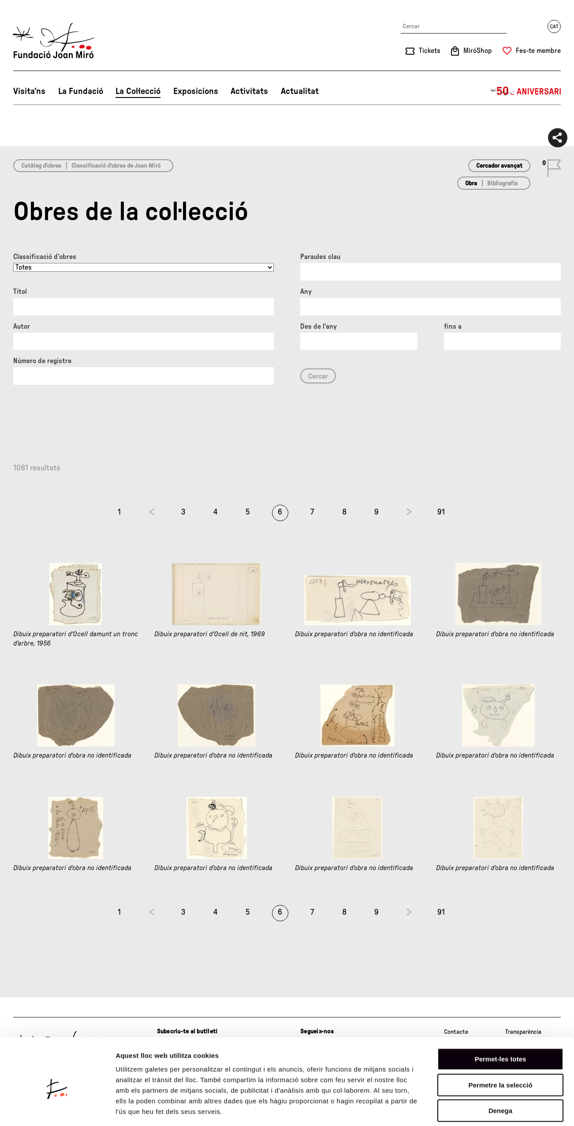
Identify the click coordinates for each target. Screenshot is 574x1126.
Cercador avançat (499, 166)
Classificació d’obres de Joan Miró (115, 166)
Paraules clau (320, 256)
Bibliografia (502, 183)
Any (306, 291)
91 (441, 512)
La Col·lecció (138, 91)
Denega (500, 1069)
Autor (21, 326)
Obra (471, 183)
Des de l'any (318, 326)
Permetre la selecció (500, 1044)
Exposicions (195, 91)
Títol (20, 291)
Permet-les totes (500, 1018)
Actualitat (300, 91)
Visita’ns (29, 91)
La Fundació (80, 91)
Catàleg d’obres (41, 166)
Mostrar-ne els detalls (507, 1108)
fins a (453, 326)
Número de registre (42, 360)
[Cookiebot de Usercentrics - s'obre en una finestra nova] (57, 1108)
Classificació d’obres (44, 256)
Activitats (249, 91)
